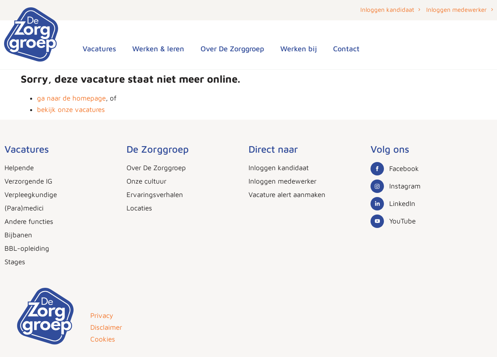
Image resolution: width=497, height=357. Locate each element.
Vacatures (99, 48)
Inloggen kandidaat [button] (387, 9)
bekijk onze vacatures (71, 109)
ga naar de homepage (71, 98)
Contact (346, 48)
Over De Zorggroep (232, 48)
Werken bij (298, 48)
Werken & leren (158, 48)
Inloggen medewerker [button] (456, 9)
